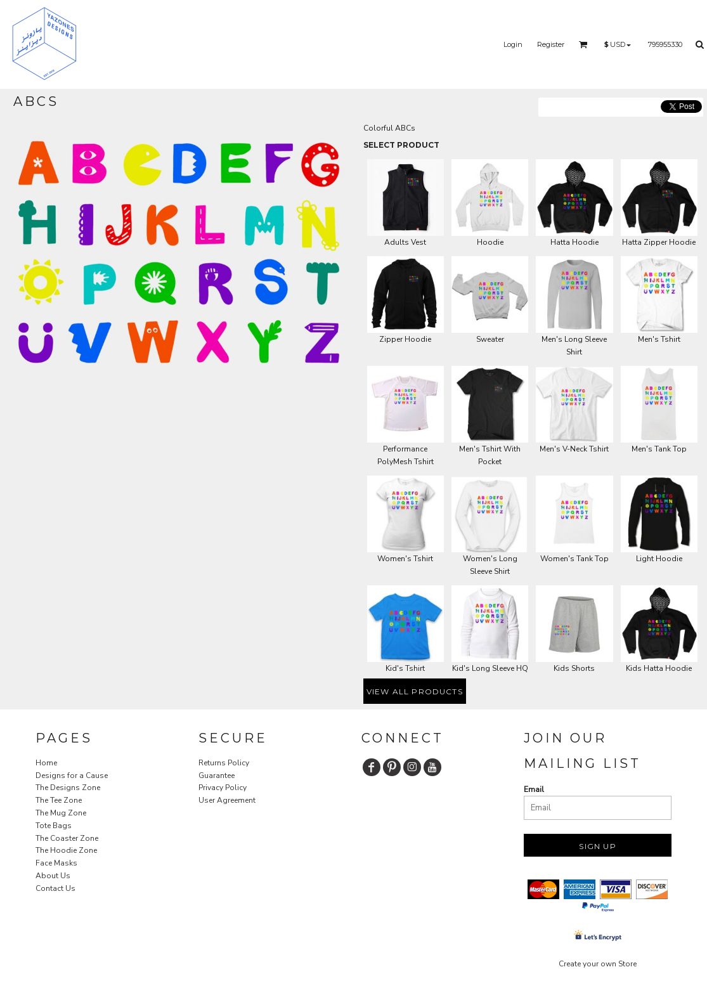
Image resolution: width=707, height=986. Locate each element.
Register (550, 44)
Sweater (490, 339)
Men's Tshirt (659, 339)
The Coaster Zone (67, 838)
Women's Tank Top (574, 559)
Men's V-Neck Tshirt (574, 449)
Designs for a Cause (72, 775)
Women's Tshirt (405, 559)
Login (512, 44)
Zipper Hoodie (405, 339)
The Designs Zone (68, 787)
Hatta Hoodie (574, 242)
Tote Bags (54, 826)
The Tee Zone (59, 800)
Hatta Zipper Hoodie (659, 242)
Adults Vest (405, 242)
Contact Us (55, 888)
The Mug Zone (61, 813)
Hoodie (490, 242)
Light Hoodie (659, 559)
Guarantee (216, 775)
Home (46, 763)
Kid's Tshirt (405, 668)
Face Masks (56, 863)
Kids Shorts (574, 668)
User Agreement (227, 800)
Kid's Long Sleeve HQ (490, 668)
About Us (53, 876)
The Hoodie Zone (66, 850)
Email (534, 789)
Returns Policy (223, 763)
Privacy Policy (222, 787)
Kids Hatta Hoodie (659, 668)
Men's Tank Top (659, 449)
